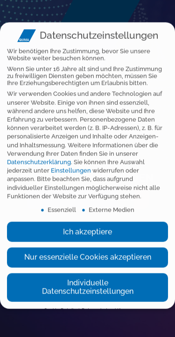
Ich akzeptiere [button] (87, 227)
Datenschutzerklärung (39, 157)
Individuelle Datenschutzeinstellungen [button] (87, 283)
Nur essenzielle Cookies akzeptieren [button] (87, 253)
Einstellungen (71, 166)
